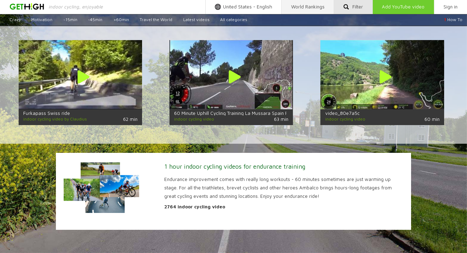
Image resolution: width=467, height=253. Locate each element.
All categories (233, 19)
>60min (121, 19)
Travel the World (156, 19)
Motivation (41, 19)
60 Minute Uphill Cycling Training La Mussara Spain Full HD (237, 113)
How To (453, 19)
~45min (95, 19)
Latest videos (196, 19)
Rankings (308, 6)
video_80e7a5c (342, 113)
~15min (70, 19)
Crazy (15, 19)
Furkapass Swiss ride (46, 113)
